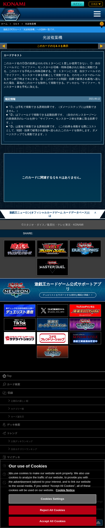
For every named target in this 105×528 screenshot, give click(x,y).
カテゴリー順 (17, 409)
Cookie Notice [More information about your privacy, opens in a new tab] (65, 490)
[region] (52, 493)
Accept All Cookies (52, 521)
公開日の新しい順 (19, 401)
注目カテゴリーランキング (24, 449)
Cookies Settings (52, 498)
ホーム (4, 24)
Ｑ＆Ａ (16, 24)
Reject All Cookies (52, 510)
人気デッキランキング (22, 441)
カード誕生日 (17, 416)
